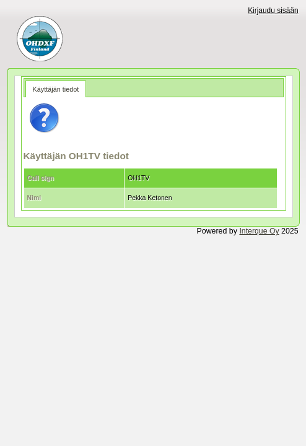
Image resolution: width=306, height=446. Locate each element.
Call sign (40, 178)
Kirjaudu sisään (273, 10)
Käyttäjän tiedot (56, 89)
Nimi (34, 198)
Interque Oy (259, 231)
